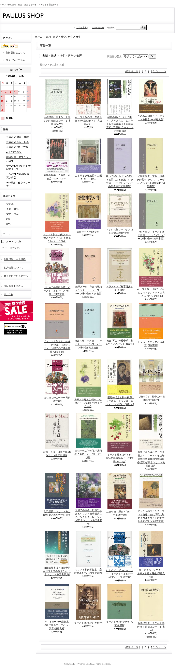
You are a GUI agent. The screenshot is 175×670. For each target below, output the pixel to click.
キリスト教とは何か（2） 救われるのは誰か (88, 403)
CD (8, 219)
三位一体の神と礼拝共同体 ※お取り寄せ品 (88, 454)
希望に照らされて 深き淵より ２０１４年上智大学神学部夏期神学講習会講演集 (151, 459)
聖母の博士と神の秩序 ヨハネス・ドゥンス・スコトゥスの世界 (119, 401)
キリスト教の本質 (88, 622)
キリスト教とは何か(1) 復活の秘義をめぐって (120, 458)
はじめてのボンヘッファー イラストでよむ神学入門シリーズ (119, 574)
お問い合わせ (98, 27)
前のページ (131, 71)
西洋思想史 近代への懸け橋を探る (151, 627)
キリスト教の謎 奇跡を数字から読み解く (88, 121)
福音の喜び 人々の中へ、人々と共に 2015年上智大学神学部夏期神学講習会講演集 (119, 124)
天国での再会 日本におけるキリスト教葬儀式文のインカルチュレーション (88, 517)
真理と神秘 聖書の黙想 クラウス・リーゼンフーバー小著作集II (89, 290)
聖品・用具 (12, 214)
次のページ (159, 71)
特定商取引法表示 (13, 286)
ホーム (38, 36)
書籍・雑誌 (12, 208)
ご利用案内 (81, 27)
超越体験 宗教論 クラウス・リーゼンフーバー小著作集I (88, 344)
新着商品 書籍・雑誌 (17, 137)
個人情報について (13, 267)
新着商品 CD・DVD (17, 147)
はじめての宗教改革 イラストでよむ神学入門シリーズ (57, 291)
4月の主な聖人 (14, 152)
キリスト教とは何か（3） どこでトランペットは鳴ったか (151, 293)
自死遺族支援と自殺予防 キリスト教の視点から (57, 571)
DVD (9, 224)
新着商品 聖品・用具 (17, 142)
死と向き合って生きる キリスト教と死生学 (151, 573)
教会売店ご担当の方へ (16, 276)
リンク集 (8, 294)
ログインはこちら (15, 60)
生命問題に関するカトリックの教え (57, 121)
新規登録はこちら (15, 52)
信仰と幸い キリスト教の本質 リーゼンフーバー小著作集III (151, 235)
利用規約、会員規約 (15, 259)
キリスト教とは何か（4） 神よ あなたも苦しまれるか (57, 238)
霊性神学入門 (88, 231)
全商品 (10, 203)
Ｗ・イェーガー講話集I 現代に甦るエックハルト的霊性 (58, 625)
